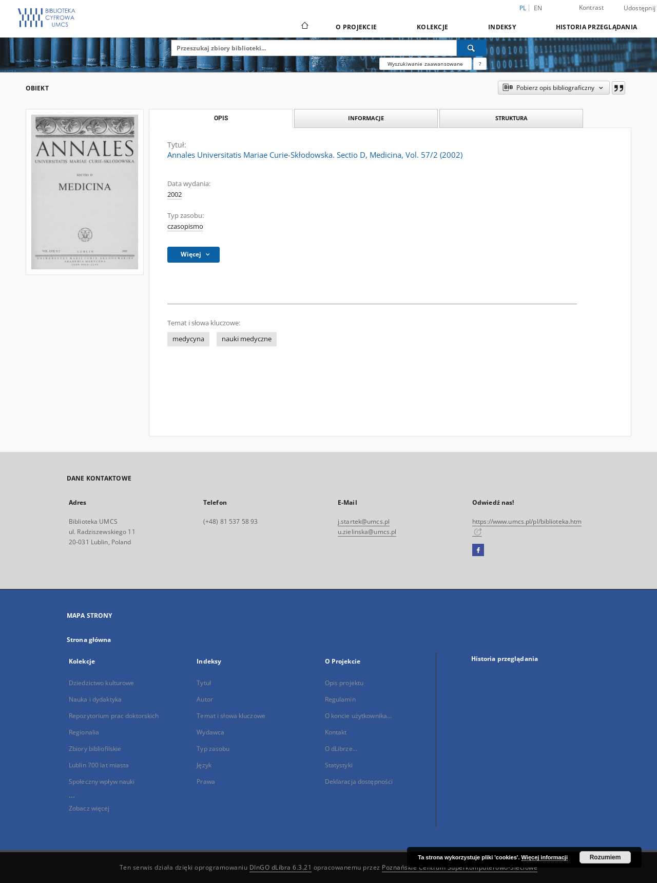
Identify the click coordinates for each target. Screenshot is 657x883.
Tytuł (204, 682)
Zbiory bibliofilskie (95, 748)
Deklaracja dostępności (359, 781)
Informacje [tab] (366, 118)
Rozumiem (605, 857)
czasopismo (185, 226)
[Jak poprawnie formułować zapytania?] (480, 64)
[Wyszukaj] (472, 48)
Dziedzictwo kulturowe (101, 682)
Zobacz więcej (89, 808)
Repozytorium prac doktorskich (114, 715)
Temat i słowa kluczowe (231, 715)
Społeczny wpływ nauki (102, 781)
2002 (174, 194)
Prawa (206, 781)
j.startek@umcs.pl (364, 521)
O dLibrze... (341, 748)
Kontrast (591, 7)
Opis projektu (344, 682)
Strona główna (89, 639)
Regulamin (340, 699)
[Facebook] (478, 550)
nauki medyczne (247, 339)
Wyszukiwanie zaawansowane (425, 63)
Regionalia (84, 732)
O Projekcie (356, 27)
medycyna (188, 339)
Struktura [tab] (511, 118)
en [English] (538, 8)
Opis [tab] (221, 118)
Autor (205, 699)
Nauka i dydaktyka (95, 699)
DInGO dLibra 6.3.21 (280, 867)
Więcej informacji (544, 857)
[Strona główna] (304, 26)
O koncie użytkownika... (358, 715)
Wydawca (210, 732)
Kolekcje (432, 27)
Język (204, 765)
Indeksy (502, 27)
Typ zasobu (213, 748)
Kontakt (336, 732)
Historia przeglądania (596, 27)
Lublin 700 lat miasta (99, 765)
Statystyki (339, 765)
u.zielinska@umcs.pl (367, 531)
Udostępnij (640, 8)
